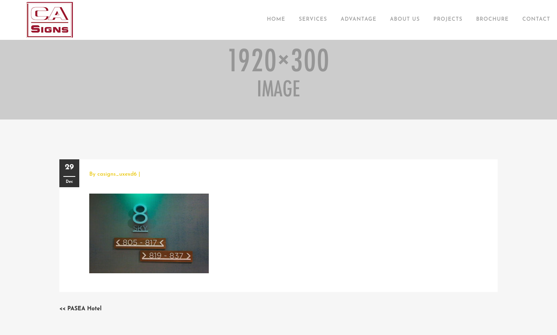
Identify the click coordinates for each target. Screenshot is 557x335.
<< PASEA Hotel (80, 309)
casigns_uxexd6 (117, 174)
